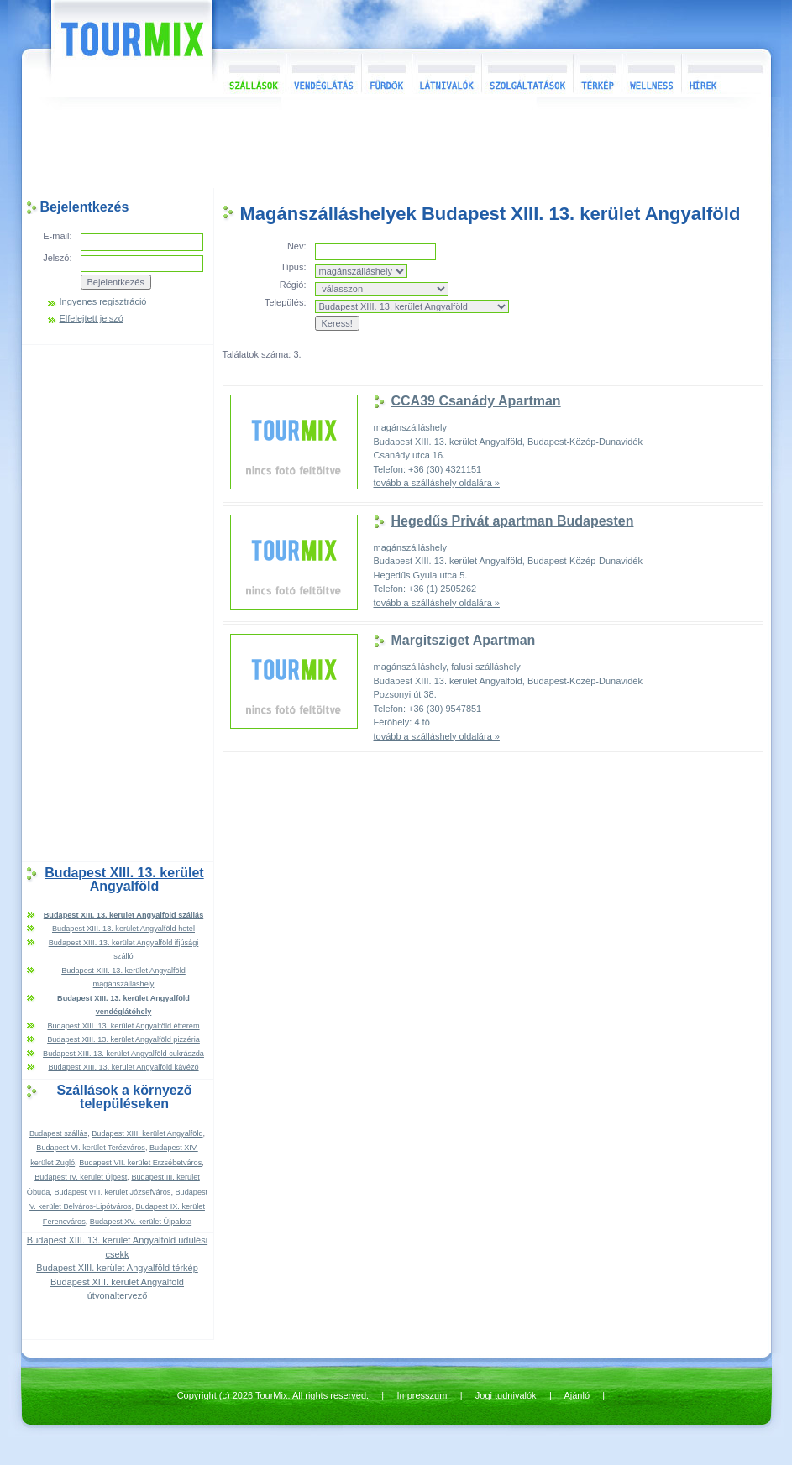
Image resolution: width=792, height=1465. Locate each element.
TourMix (113, 48)
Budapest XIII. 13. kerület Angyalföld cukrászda (123, 1053)
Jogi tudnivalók (506, 1395)
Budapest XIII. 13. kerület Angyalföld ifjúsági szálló (124, 950)
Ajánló (577, 1395)
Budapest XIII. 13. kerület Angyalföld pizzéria (123, 1039)
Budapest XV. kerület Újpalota (140, 1221)
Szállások (249, 73)
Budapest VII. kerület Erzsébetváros (140, 1163)
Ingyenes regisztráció (103, 301)
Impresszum (422, 1395)
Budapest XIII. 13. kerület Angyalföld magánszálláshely (123, 977)
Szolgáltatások (527, 73)
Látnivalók (446, 73)
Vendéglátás (323, 73)
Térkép (597, 73)
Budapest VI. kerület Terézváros (90, 1147)
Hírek (724, 73)
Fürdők (386, 73)
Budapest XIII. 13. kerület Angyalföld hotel (123, 928)
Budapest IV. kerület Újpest (80, 1177)
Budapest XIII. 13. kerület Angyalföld (124, 880)
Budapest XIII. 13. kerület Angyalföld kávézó (123, 1067)
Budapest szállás (58, 1133)
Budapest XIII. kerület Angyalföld (147, 1133)
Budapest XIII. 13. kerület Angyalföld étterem (123, 1026)
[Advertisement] (396, 146)
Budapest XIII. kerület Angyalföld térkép (117, 1268)
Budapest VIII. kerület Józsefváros (112, 1192)
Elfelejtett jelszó (91, 318)
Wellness (651, 73)
